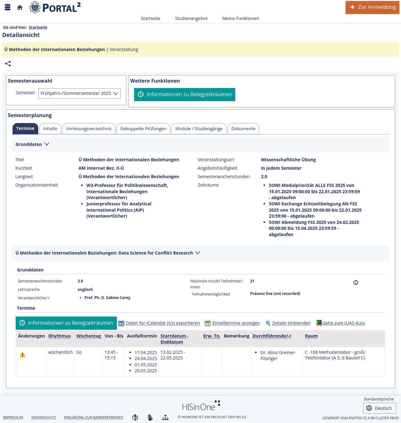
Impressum (13, 417)
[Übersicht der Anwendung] (165, 417)
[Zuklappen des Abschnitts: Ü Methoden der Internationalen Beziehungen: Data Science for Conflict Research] (200, 253)
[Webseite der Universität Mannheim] (55, 7)
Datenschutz (43, 417)
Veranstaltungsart (216, 159)
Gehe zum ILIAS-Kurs (343, 323)
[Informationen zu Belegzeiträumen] (184, 94)
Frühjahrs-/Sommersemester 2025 (76, 93)
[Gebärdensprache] (150, 417)
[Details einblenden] (289, 323)
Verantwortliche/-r (34, 298)
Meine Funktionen (237, 18)
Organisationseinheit (36, 185)
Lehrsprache (29, 289)
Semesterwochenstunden (224, 176)
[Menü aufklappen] (7, 7)
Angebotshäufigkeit (217, 168)
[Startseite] (19, 7)
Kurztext (24, 168)
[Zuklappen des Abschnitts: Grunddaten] (200, 144)
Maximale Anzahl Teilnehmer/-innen (216, 283)
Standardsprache (379, 399)
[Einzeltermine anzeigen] (233, 323)
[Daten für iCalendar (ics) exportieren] (160, 323)
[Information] (356, 282)
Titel (19, 159)
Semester (25, 92)
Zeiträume (208, 185)
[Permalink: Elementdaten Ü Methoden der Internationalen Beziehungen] (8, 63)
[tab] (25, 128)
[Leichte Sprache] (135, 417)
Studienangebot (188, 18)
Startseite (150, 18)
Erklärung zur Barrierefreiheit (93, 417)
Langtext (24, 176)
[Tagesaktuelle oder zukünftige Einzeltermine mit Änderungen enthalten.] (22, 354)
